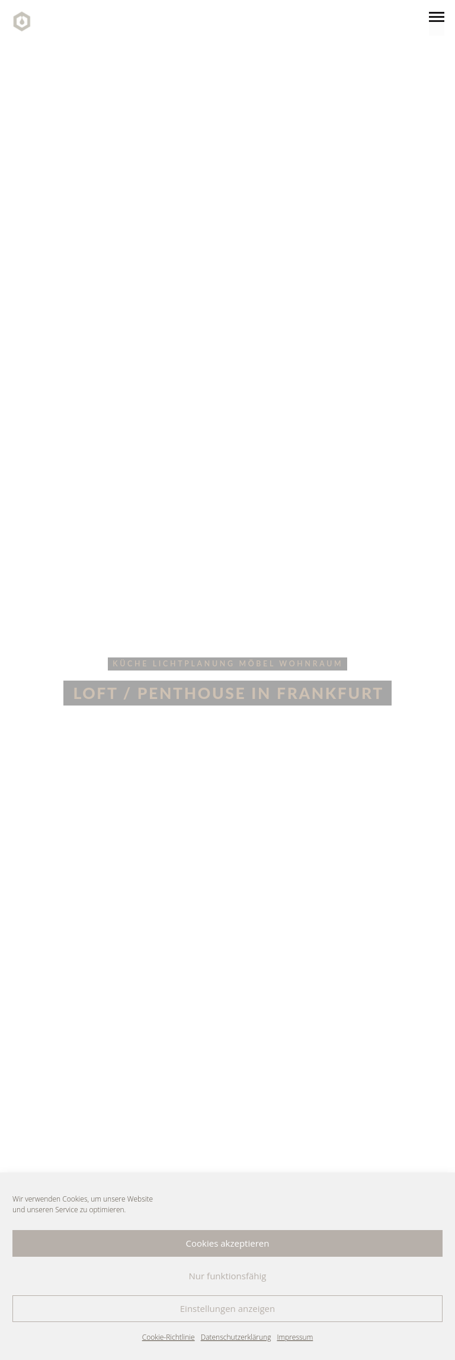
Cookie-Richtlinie (168, 1337)
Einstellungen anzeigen (227, 1308)
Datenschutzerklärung (236, 1337)
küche (131, 663)
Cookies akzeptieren (228, 1243)
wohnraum (311, 663)
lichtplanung (194, 663)
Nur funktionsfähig (228, 1276)
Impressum (295, 1337)
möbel (257, 663)
